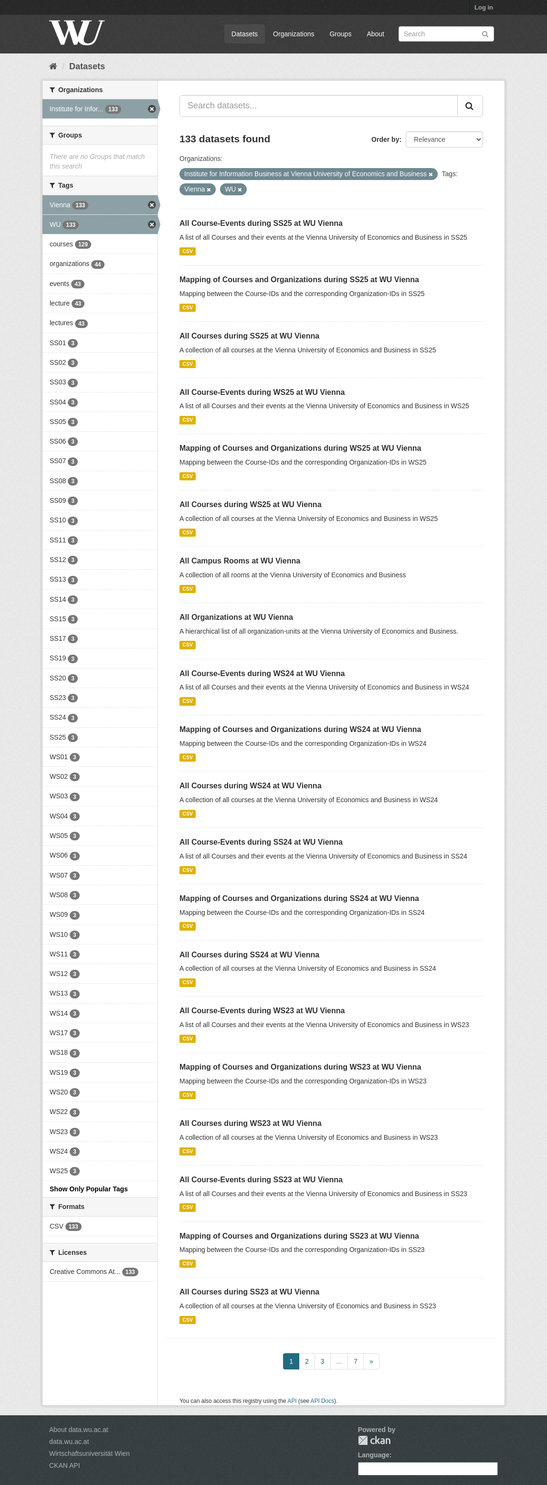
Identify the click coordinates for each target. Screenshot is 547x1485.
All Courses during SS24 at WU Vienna (249, 955)
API (291, 1401)
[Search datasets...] (318, 106)
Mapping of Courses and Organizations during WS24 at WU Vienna (300, 729)
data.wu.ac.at (69, 1441)
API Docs (323, 1401)
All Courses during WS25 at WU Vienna (250, 504)
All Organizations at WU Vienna (236, 617)
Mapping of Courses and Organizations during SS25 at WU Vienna (299, 280)
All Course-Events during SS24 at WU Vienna (261, 842)
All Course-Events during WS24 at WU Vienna (262, 673)
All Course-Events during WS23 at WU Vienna (262, 1011)
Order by (385, 139)
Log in (483, 7)
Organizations (293, 34)
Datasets (244, 34)
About (375, 34)
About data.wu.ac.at (78, 1429)
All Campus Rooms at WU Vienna (239, 561)
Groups (340, 34)
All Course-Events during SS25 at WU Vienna (261, 223)
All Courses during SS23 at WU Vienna (249, 1292)
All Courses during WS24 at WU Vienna (250, 786)
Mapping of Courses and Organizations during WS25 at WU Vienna (300, 448)
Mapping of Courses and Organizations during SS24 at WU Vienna (299, 898)
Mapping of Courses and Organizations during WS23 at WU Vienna (300, 1067)
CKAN (374, 1440)
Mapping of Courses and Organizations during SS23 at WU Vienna (299, 1236)
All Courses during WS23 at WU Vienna (250, 1123)
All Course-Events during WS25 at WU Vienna (262, 392)
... (339, 1361)
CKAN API (64, 1465)
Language (373, 1455)
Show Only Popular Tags (89, 1189)
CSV (187, 251)
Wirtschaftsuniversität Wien (89, 1453)
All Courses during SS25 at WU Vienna (249, 336)
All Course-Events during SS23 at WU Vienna (261, 1180)
